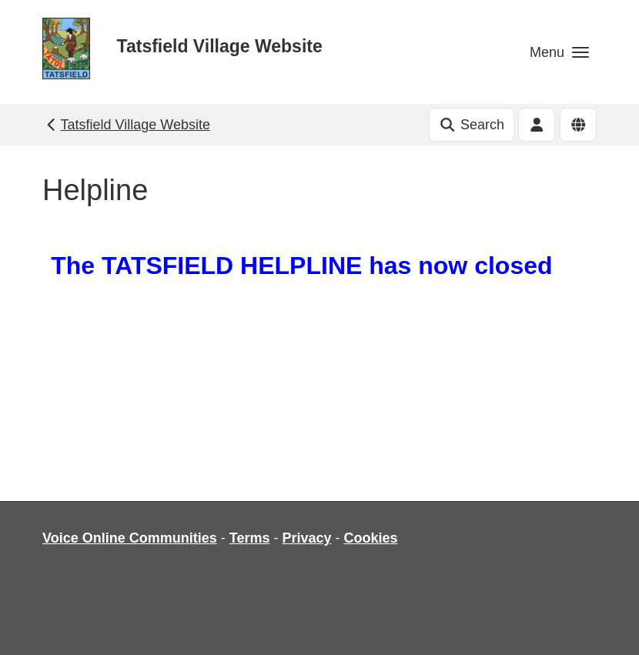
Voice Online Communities (129, 538)
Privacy (306, 538)
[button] (559, 52)
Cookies (371, 538)
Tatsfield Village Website (220, 46)
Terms (249, 538)
